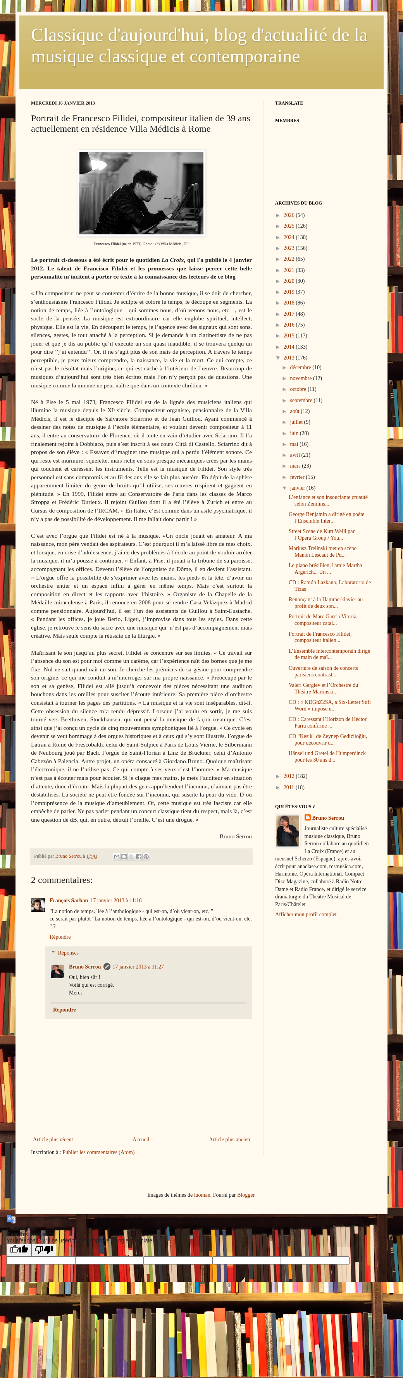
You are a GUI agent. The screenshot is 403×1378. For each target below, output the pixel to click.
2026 (290, 215)
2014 (290, 347)
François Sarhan (69, 900)
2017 (290, 314)
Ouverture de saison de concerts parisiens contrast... (323, 671)
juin (295, 433)
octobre (298, 389)
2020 (290, 281)
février (298, 477)
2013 (290, 358)
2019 (290, 292)
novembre (301, 378)
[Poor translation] (43, 1250)
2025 (290, 226)
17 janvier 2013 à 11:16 (115, 900)
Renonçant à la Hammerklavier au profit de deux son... (326, 603)
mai (295, 444)
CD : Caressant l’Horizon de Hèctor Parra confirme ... (328, 722)
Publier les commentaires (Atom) (98, 1152)
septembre (301, 400)
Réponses (68, 953)
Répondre (60, 937)
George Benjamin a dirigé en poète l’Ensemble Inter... (326, 517)
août (295, 411)
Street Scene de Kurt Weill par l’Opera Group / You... (322, 534)
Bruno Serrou (85, 967)
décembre (301, 367)
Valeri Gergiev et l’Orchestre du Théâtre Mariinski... (323, 688)
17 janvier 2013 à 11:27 (138, 967)
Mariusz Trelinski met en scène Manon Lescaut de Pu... (322, 551)
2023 (290, 248)
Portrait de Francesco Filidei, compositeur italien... (320, 637)
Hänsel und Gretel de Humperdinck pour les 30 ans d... (327, 756)
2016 (290, 325)
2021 (290, 270)
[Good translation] (19, 1250)
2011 (290, 787)
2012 (290, 776)
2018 (290, 303)
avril (295, 455)
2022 (290, 259)
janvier (298, 488)
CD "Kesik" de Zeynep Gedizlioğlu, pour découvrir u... (328, 739)
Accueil (141, 1139)
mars (296, 466)
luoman (202, 1195)
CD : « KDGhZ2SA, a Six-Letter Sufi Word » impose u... (330, 705)
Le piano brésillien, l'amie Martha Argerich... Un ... (325, 569)
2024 (290, 237)
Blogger (245, 1195)
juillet (297, 422)
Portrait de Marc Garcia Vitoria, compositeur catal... (323, 620)
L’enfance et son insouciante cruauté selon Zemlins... (328, 500)
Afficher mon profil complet (306, 914)
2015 (290, 336)
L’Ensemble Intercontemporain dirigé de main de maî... (329, 654)
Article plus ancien (229, 1139)
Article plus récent (53, 1139)
